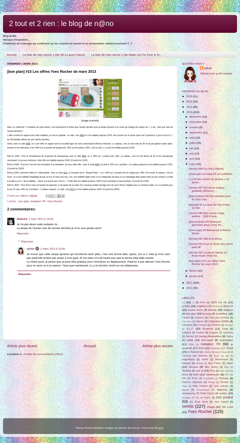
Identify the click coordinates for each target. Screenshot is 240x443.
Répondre (23, 233)
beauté (212, 309)
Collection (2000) (218, 321)
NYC (227, 374)
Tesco (207, 397)
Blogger (159, 427)
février (193, 270)
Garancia (228, 332)
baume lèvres (195, 310)
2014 (189, 106)
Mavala (199, 363)
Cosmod (201, 325)
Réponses (27, 241)
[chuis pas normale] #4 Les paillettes (210, 173)
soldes (223, 393)
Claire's (200, 321)
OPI (184, 378)
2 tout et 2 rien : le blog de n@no (61, 23)
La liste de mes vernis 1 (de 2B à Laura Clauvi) (54, 54)
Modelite (186, 370)
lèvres (217, 356)
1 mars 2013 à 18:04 (41, 218)
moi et (199, 370)
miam (229, 363)
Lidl (227, 356)
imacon (135, 427)
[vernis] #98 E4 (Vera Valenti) (206, 168)
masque (186, 363)
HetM (190, 340)
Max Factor (214, 363)
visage (211, 406)
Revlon (211, 382)
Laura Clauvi (221, 352)
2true (202, 302)
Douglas (229, 325)
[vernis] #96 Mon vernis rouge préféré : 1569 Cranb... (206, 215)
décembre (195, 116)
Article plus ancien (157, 346)
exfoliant (186, 332)
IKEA (191, 344)
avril (192, 158)
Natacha (22, 218)
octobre (194, 127)
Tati (197, 397)
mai (192, 153)
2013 (189, 112)
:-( (183, 302)
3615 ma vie (219, 302)
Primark (223, 378)
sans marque (221, 386)
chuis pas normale (219, 317)
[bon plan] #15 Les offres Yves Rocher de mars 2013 (207, 262)
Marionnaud (221, 359)
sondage (186, 397)
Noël (196, 374)
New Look (225, 371)
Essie (225, 328)
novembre (195, 121)
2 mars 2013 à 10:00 (52, 248)
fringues (213, 332)
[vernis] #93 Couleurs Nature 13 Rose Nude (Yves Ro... (208, 254)
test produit (224, 397)
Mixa (226, 367)
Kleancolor (215, 348)
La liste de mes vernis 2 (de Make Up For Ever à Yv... (126, 54)
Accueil (11, 54)
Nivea (185, 374)
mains (205, 359)
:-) (193, 302)
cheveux (199, 317)
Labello (207, 352)
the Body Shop (199, 401)
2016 (189, 96)
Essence (208, 328)
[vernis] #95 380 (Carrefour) (205, 238)
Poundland (208, 378)
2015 (189, 101)
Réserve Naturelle (192, 382)
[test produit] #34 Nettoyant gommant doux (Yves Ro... (206, 223)
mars (192, 164)
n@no (30, 248)
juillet (192, 142)
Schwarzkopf (203, 390)
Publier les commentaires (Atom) (43, 354)
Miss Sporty (211, 367)
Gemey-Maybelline (210, 336)
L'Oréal (228, 348)
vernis (188, 406)
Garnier (190, 336)
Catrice (186, 317)
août (192, 137)
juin (191, 148)
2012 (189, 282)
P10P (195, 378)
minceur (193, 366)
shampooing (188, 393)
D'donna (215, 325)
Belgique (228, 310)
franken (200, 332)
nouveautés (213, 374)
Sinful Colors (207, 393)
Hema (230, 336)
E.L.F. (190, 328)
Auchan (216, 306)
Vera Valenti (221, 401)
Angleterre (202, 306)
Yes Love (227, 406)
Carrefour (221, 313)
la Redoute (193, 352)
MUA (212, 370)
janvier (193, 276)
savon (185, 389)
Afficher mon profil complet (216, 73)
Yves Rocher (54, 201)
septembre (196, 132)
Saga (184, 386)
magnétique (188, 359)
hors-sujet (207, 340)
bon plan (24, 201)
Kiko (201, 348)
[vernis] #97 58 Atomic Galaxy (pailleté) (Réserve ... (207, 189)
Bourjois (207, 313)
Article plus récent (22, 346)
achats (186, 306)
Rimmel (224, 382)
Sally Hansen (200, 386)
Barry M (228, 306)
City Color (187, 321)
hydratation (226, 340)
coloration (187, 325)
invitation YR (38, 201)
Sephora (222, 389)
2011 (189, 287)
